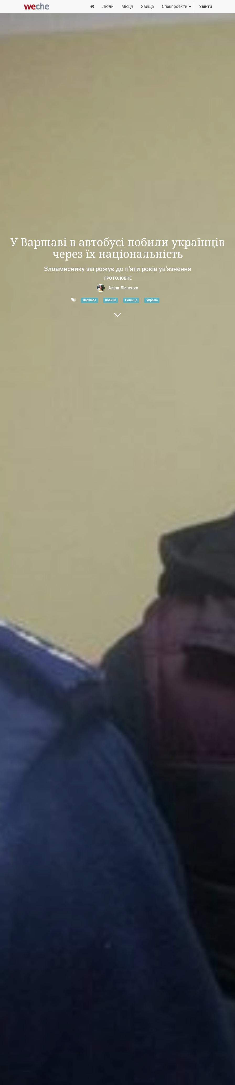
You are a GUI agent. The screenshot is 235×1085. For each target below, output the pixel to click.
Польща (131, 300)
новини (110, 300)
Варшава (89, 300)
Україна (152, 300)
